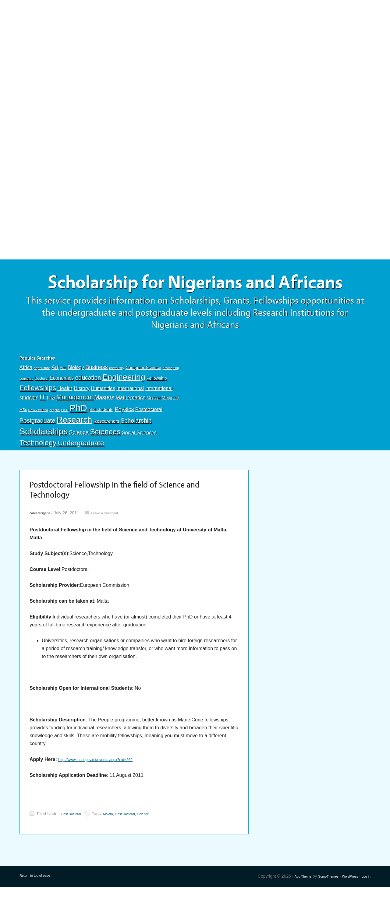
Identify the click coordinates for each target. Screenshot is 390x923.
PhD (78, 438)
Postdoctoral (148, 439)
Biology (76, 397)
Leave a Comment (115, 549)
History (82, 418)
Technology (38, 473)
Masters (104, 427)
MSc (23, 440)
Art (54, 397)
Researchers (106, 451)
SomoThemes (317, 912)
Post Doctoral (74, 849)
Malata (115, 849)
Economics (62, 408)
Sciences (105, 462)
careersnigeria (43, 549)
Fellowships (38, 417)
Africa (26, 397)
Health (64, 418)
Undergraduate (81, 473)
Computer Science (143, 397)
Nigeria (54, 440)
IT (42, 427)
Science (79, 463)
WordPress (344, 912)
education (88, 407)
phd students (100, 439)
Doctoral (41, 409)
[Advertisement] (195, 44)
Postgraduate (37, 450)
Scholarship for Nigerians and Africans (195, 298)
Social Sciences (139, 462)
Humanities (103, 418)
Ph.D (65, 440)
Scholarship (136, 450)
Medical (154, 428)
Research (74, 450)
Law (51, 427)
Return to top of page (40, 912)
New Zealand (38, 440)
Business (96, 397)
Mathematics (131, 428)
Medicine (170, 427)
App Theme (286, 912)
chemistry (116, 398)
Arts (63, 398)
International (130, 418)
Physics (124, 439)
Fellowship (157, 408)
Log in (364, 912)
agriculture (42, 398)
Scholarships (44, 461)
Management (74, 427)
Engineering (123, 407)
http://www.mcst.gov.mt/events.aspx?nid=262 (106, 795)
